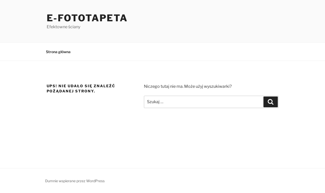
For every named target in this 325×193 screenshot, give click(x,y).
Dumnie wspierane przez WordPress (75, 181)
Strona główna (58, 52)
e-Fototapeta (87, 18)
